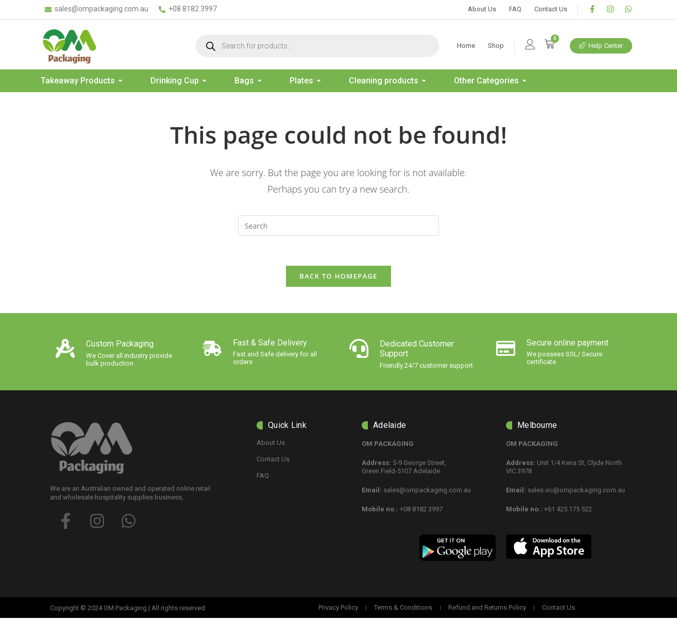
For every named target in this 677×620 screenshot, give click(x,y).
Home (466, 45)
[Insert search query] (338, 225)
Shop (496, 45)
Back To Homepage (338, 277)
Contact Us (550, 9)
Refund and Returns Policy (487, 609)
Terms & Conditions (403, 609)
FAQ (515, 9)
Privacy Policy (338, 609)
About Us (482, 9)
